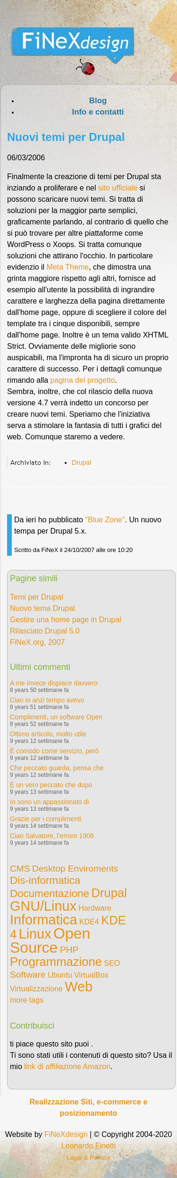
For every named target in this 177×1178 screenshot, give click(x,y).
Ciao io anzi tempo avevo (47, 700)
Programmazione (56, 961)
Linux (35, 933)
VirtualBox (91, 975)
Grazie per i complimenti (45, 819)
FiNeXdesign (66, 1134)
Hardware (94, 908)
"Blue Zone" (105, 520)
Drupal (81, 462)
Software (28, 975)
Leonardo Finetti (88, 1146)
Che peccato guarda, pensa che (56, 768)
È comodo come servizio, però (54, 751)
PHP (69, 950)
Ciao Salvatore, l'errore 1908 (52, 836)
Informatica (43, 919)
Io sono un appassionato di (49, 802)
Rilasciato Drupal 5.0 (45, 631)
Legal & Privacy (88, 1157)
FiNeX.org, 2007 (37, 642)
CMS (20, 868)
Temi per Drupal (36, 597)
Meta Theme (68, 267)
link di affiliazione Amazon (67, 1067)
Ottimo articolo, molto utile (48, 734)
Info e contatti (98, 111)
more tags (26, 1000)
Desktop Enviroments (75, 868)
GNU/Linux (43, 906)
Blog (98, 100)
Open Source (50, 940)
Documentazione (49, 893)
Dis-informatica (45, 880)
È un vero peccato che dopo (51, 785)
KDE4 (89, 922)
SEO (112, 963)
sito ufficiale (119, 188)
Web (79, 986)
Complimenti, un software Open (56, 717)
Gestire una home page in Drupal (65, 620)
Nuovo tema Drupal (42, 608)
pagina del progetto (83, 380)
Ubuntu (60, 975)
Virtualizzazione (36, 989)
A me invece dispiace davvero (53, 683)
